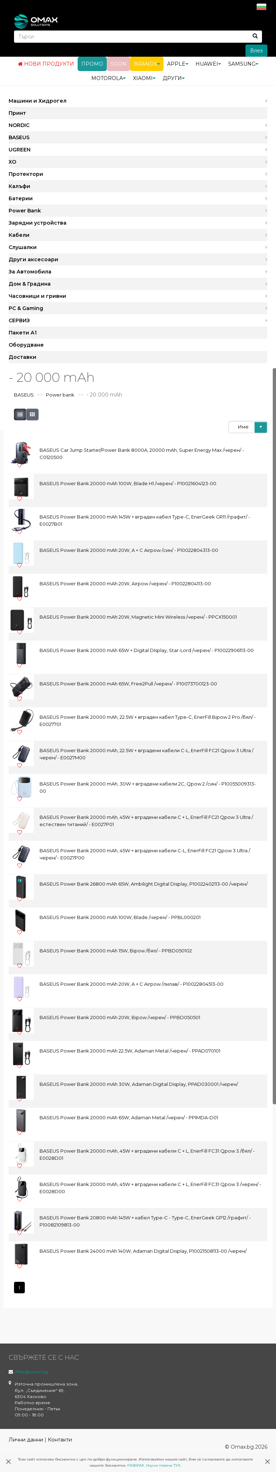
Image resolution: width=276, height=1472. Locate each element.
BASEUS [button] (19, 137)
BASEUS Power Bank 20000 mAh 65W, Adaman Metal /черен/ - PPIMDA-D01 (129, 1117)
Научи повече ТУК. (163, 1465)
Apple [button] (177, 64)
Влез (256, 50)
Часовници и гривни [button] (37, 296)
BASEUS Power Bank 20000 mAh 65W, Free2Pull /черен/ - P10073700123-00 (128, 683)
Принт (17, 113)
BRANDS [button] (147, 64)
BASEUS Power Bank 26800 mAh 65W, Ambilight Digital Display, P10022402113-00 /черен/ (144, 884)
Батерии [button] (21, 198)
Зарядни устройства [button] (37, 223)
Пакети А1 (23, 332)
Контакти (60, 1439)
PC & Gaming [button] (26, 308)
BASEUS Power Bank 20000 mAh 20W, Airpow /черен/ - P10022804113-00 (125, 583)
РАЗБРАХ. (136, 1465)
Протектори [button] (26, 174)
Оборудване (26, 345)
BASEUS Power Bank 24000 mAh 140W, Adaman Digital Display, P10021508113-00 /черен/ (143, 1251)
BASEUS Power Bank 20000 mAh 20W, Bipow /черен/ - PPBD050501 (120, 1017)
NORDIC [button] (19, 125)
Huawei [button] (208, 64)
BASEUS (24, 395)
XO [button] (12, 162)
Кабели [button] (19, 235)
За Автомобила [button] (30, 271)
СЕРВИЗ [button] (19, 320)
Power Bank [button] (25, 210)
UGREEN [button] (20, 149)
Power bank (60, 395)
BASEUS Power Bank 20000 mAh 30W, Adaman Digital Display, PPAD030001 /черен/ (139, 1084)
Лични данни (26, 1439)
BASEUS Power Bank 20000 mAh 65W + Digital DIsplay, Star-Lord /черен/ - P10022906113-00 (147, 650)
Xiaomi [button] (144, 78)
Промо (92, 64)
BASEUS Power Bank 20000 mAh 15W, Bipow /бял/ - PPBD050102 (116, 950)
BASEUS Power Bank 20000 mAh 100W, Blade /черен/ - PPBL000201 (120, 917)
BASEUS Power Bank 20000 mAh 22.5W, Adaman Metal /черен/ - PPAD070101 (130, 1051)
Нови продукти (46, 64)
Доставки (22, 357)
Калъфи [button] (19, 186)
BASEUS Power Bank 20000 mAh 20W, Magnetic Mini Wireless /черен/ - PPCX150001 (138, 617)
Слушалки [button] (23, 247)
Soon (118, 64)
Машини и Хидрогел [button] (37, 101)
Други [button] (174, 78)
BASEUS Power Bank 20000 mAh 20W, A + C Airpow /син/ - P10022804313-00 (129, 550)
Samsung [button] (243, 64)
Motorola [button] (108, 78)
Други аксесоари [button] (33, 259)
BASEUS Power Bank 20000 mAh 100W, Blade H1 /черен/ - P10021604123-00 (128, 483)
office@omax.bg (31, 1371)
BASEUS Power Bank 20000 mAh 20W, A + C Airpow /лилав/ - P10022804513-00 (132, 984)
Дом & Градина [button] (30, 284)
